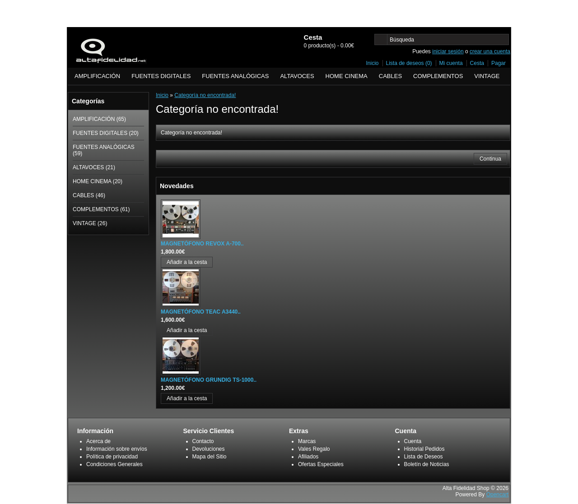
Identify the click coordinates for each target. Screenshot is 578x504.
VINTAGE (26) (90, 223)
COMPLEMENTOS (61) (101, 209)
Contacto (203, 441)
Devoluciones (208, 449)
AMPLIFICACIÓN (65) (99, 119)
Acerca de (98, 441)
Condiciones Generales (114, 464)
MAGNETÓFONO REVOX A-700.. (202, 243)
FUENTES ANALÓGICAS (235, 76)
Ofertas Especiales (321, 464)
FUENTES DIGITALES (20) (106, 133)
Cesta (477, 63)
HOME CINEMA (347, 76)
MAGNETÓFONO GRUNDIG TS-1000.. (208, 380)
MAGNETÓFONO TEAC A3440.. (201, 312)
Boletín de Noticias (426, 464)
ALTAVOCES (297, 76)
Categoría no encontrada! (205, 95)
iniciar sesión (447, 51)
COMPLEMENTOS (438, 76)
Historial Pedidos (424, 449)
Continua (490, 159)
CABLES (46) (89, 195)
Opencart (497, 494)
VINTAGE (486, 76)
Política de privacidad (112, 456)
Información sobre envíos (116, 449)
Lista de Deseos (423, 456)
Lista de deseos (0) (409, 63)
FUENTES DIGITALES (161, 76)
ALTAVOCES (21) (94, 167)
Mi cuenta (451, 63)
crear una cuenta (490, 51)
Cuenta (413, 441)
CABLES (390, 76)
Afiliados (308, 456)
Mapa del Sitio (209, 456)
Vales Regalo (314, 449)
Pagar (498, 63)
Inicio (372, 63)
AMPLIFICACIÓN (97, 76)
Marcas (307, 441)
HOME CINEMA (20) (97, 181)
